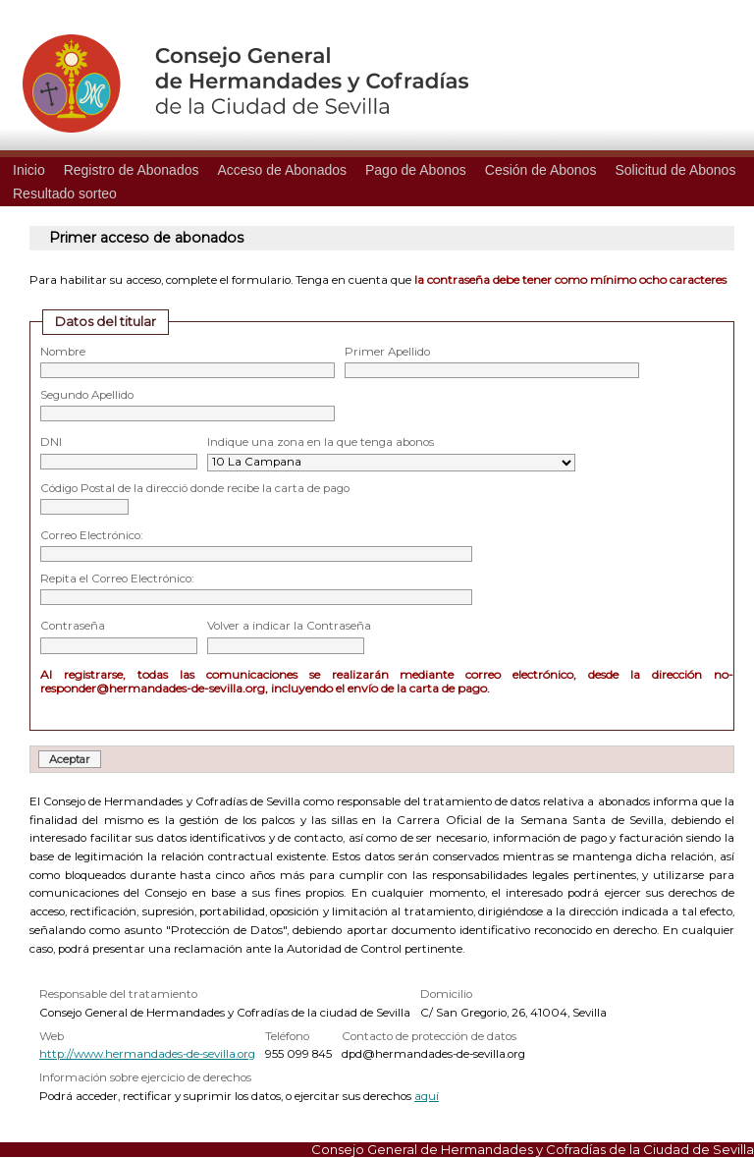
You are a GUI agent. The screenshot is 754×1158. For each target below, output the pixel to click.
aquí (426, 1096)
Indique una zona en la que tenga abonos (320, 442)
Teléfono (287, 1036)
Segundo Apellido (87, 395)
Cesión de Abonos (541, 170)
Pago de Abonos (415, 170)
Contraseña (72, 626)
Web (51, 1036)
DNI (51, 442)
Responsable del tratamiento (118, 994)
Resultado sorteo (65, 193)
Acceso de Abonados (282, 170)
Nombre (62, 351)
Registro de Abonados (131, 170)
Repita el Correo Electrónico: (116, 578)
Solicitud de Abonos (675, 170)
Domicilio (446, 994)
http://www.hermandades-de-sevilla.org (147, 1054)
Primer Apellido (387, 351)
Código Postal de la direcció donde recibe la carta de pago (195, 488)
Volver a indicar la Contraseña (289, 626)
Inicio (29, 170)
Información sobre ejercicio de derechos (145, 1077)
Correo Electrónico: (91, 535)
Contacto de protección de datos (429, 1036)
